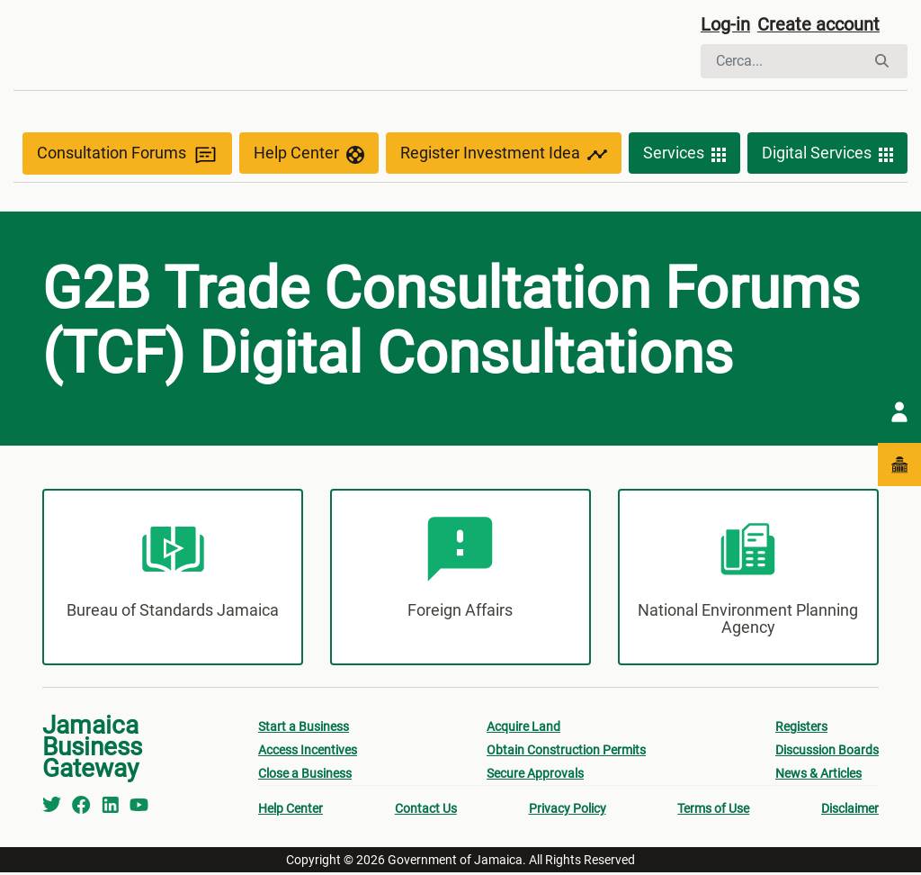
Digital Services (827, 154)
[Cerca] (783, 61)
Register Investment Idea (503, 154)
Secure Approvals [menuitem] (535, 776)
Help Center (309, 154)
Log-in (725, 24)
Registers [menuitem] (801, 729)
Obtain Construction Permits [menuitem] (566, 752)
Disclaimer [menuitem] (850, 811)
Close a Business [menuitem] (305, 776)
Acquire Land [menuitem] (523, 729)
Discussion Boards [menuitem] (827, 752)
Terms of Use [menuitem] (713, 811)
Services (684, 154)
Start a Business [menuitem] (303, 729)
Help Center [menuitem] (290, 811)
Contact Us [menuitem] (426, 811)
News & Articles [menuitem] (818, 776)
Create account (818, 24)
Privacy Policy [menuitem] (567, 811)
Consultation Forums (127, 154)
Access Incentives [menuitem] (307, 752)
